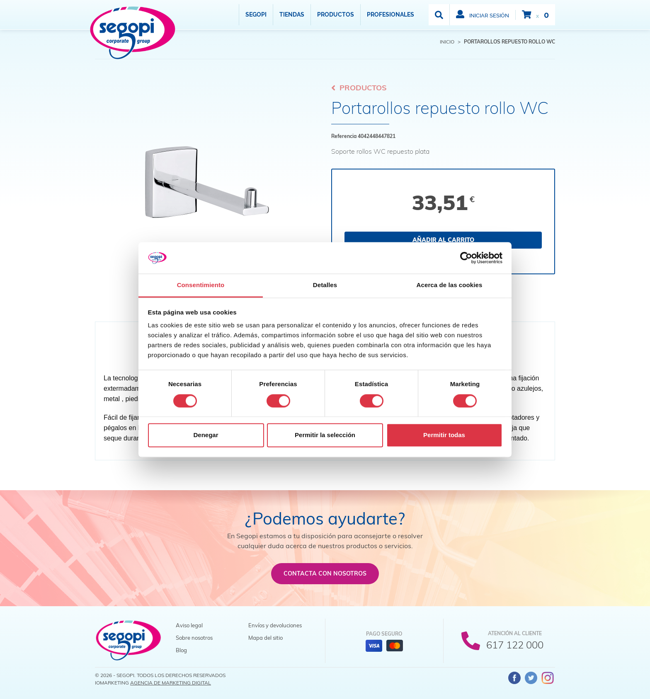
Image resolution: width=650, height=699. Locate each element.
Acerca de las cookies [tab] (450, 285)
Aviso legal (189, 625)
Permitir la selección (325, 435)
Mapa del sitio (265, 637)
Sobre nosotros (194, 637)
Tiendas (291, 14)
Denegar (205, 435)
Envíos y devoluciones (275, 625)
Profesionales (390, 14)
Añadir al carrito (443, 240)
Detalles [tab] (325, 285)
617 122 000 (514, 645)
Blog (181, 650)
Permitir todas (444, 435)
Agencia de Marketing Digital (170, 683)
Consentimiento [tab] (201, 285)
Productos (335, 14)
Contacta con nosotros (325, 573)
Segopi (256, 14)
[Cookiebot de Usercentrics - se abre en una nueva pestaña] (466, 258)
